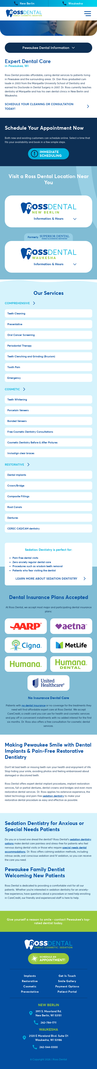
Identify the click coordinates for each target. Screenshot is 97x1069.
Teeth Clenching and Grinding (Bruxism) (31, 356)
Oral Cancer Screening (21, 335)
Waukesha (73, 3)
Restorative (17, 464)
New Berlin (24, 3)
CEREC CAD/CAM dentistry (23, 528)
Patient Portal (67, 991)
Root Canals (14, 507)
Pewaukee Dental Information (48, 47)
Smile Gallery (67, 981)
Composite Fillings (18, 496)
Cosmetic (15, 389)
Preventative (14, 324)
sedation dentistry (53, 796)
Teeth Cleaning (16, 313)
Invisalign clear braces (20, 453)
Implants (30, 975)
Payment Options (67, 986)
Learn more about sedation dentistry (51, 578)
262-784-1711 (48, 1022)
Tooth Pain (13, 367)
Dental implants (16, 474)
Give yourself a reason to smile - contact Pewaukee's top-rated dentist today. (48, 921)
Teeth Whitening (17, 399)
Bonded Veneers (17, 421)
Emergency (14, 378)
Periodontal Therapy (19, 345)
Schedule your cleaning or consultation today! (47, 106)
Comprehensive (20, 303)
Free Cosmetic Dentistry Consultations (30, 431)
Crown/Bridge (15, 485)
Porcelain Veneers (18, 410)
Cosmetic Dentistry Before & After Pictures (32, 442)
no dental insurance (33, 705)
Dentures (12, 517)
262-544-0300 (48, 1047)
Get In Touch (67, 975)
